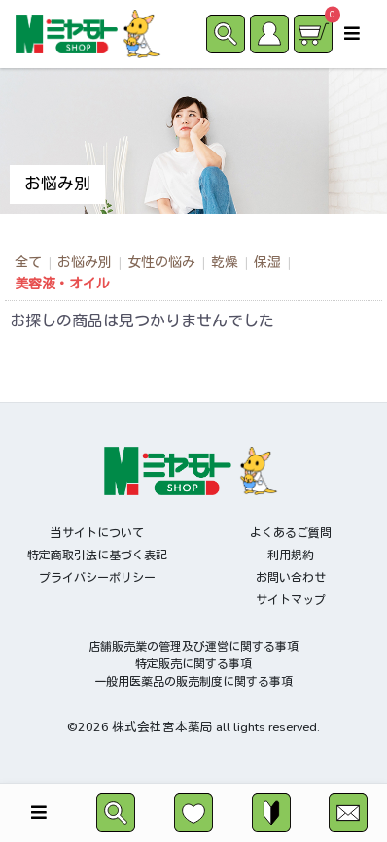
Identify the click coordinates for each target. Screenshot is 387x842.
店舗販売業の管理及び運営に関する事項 (193, 647)
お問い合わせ (291, 578)
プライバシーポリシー (97, 578)
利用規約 (290, 555)
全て (28, 262)
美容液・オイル (62, 284)
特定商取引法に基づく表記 (97, 555)
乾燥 (224, 262)
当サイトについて (97, 533)
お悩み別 (84, 262)
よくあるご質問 (291, 533)
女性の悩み (161, 262)
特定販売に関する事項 (193, 664)
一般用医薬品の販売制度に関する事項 (193, 682)
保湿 (267, 262)
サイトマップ (291, 600)
